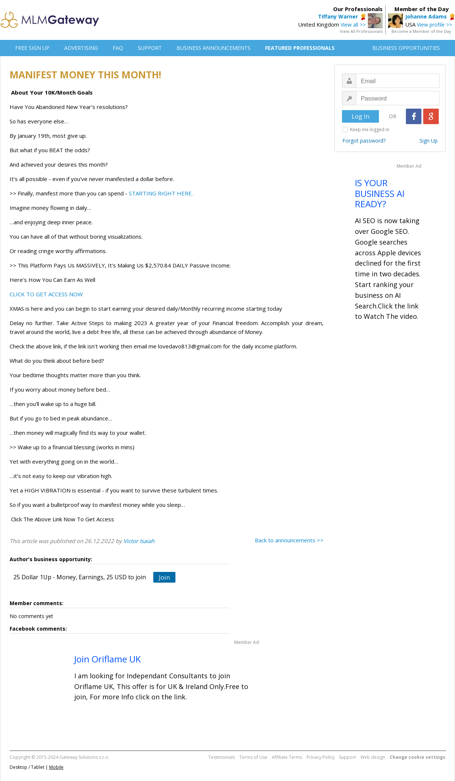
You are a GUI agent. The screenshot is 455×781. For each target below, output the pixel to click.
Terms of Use (253, 757)
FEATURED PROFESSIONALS (300, 47)
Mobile (56, 767)
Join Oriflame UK (107, 659)
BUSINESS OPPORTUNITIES (406, 47)
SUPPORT (150, 47)
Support (347, 757)
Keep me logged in (369, 129)
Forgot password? (364, 140)
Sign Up (429, 140)
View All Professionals (361, 31)
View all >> (353, 24)
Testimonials (221, 757)
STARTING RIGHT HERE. (161, 193)
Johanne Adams (426, 16)
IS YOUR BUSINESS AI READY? (379, 193)
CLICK (18, 294)
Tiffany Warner (338, 16)
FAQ (118, 47)
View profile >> (434, 24)
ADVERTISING (81, 47)
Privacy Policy (321, 757)
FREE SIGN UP (32, 47)
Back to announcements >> (289, 540)
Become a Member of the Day (421, 31)
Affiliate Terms (287, 757)
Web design (372, 757)
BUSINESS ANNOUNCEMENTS (213, 47)
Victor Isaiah (138, 541)
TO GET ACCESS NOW (54, 294)
